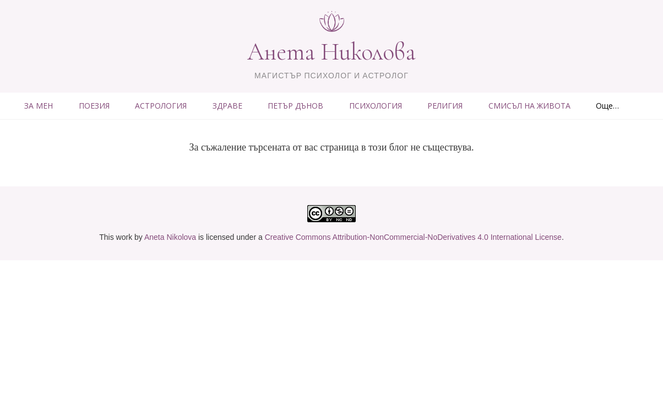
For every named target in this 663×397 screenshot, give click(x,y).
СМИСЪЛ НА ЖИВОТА (529, 105)
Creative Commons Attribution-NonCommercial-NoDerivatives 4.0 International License (413, 237)
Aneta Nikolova (170, 237)
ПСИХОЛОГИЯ (375, 105)
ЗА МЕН (38, 105)
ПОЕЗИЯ (94, 105)
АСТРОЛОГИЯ (161, 105)
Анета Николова (331, 52)
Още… (607, 105)
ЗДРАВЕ (227, 105)
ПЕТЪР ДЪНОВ (295, 105)
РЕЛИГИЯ (445, 105)
